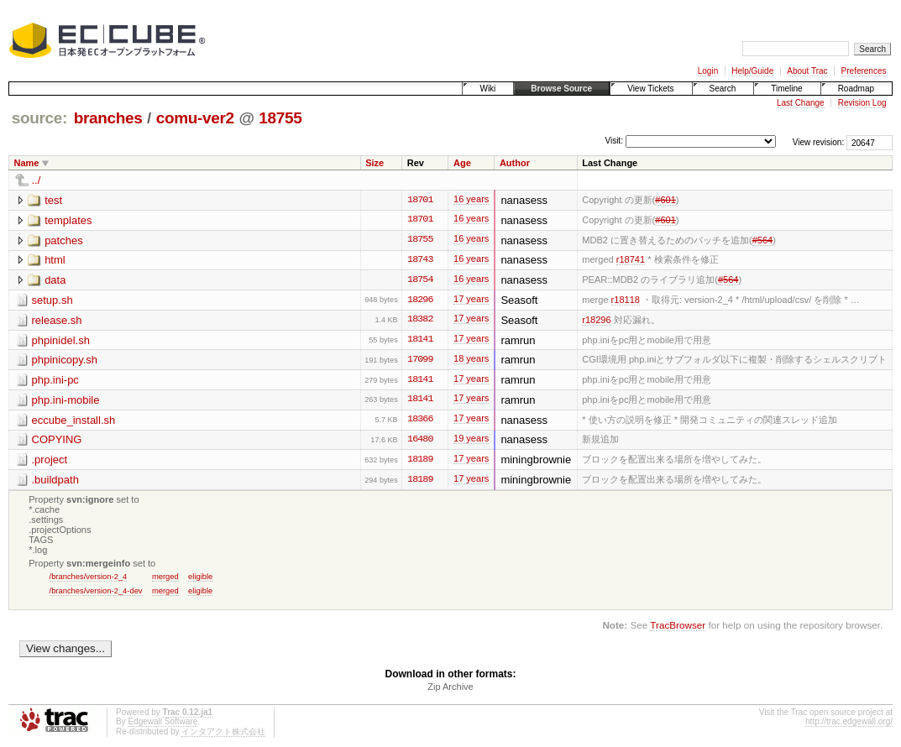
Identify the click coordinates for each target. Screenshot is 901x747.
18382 (419, 321)
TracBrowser (677, 628)
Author (515, 163)
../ (36, 180)
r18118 (625, 300)
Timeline (786, 88)
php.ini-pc (55, 381)
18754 (419, 281)
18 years (471, 363)
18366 (419, 422)
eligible (200, 578)
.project (50, 462)
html (55, 260)
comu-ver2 (195, 118)
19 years (471, 443)
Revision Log (862, 102)
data (55, 280)
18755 (280, 118)
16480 (419, 442)
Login (708, 71)
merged (165, 578)
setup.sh (52, 301)
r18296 (596, 321)
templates (68, 220)
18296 (419, 301)
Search (723, 88)
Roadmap (856, 88)
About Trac (807, 71)
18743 (419, 261)
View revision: (819, 142)
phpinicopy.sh (65, 361)
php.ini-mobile (66, 401)
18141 (419, 341)
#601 (665, 200)
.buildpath (55, 482)
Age (462, 163)
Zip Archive (450, 689)
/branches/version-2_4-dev (96, 593)
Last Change (801, 102)
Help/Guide (752, 71)
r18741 (630, 260)
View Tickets (650, 88)
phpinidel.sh (61, 341)
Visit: (614, 141)
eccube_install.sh (74, 421)
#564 (762, 240)
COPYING (57, 442)
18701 (419, 200)
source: (39, 118)
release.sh (57, 321)
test (53, 200)
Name (26, 163)
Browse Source (561, 88)
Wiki (487, 88)
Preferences (864, 71)
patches (64, 240)
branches (108, 118)
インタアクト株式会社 (223, 734)
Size (374, 163)
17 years (471, 302)
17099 (419, 361)
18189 (419, 462)
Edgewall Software (162, 724)
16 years (471, 201)
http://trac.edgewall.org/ (849, 724)
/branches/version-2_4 (89, 578)
